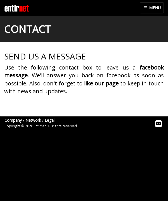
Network (33, 120)
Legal (49, 120)
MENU (152, 7)
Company (13, 120)
